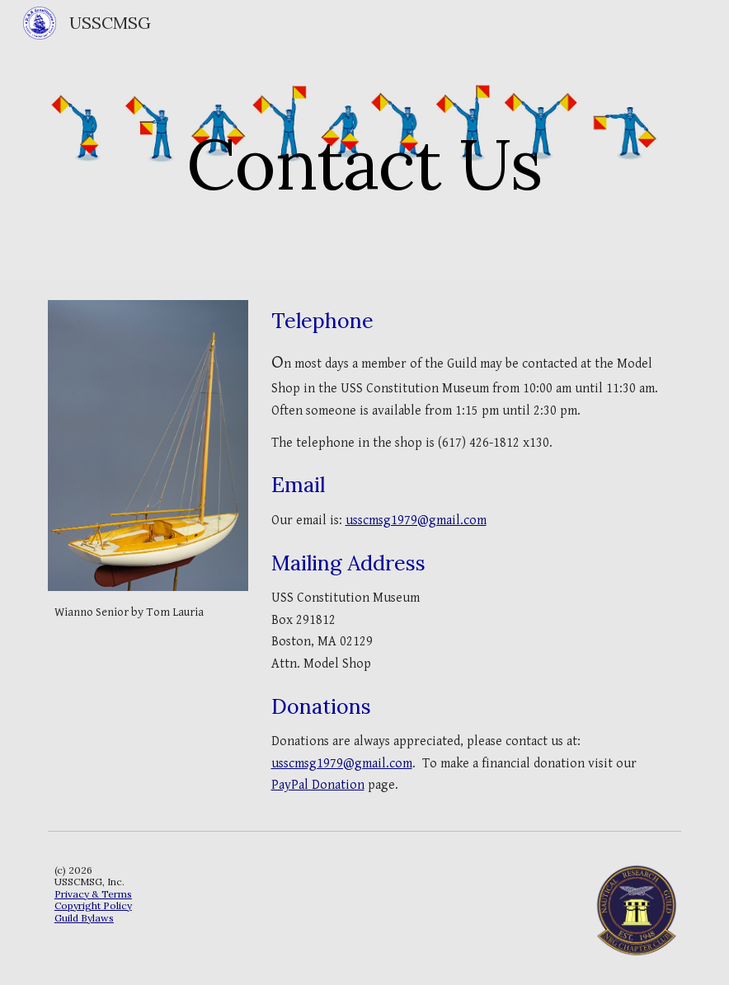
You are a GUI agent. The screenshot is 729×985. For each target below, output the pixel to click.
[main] (364, 139)
